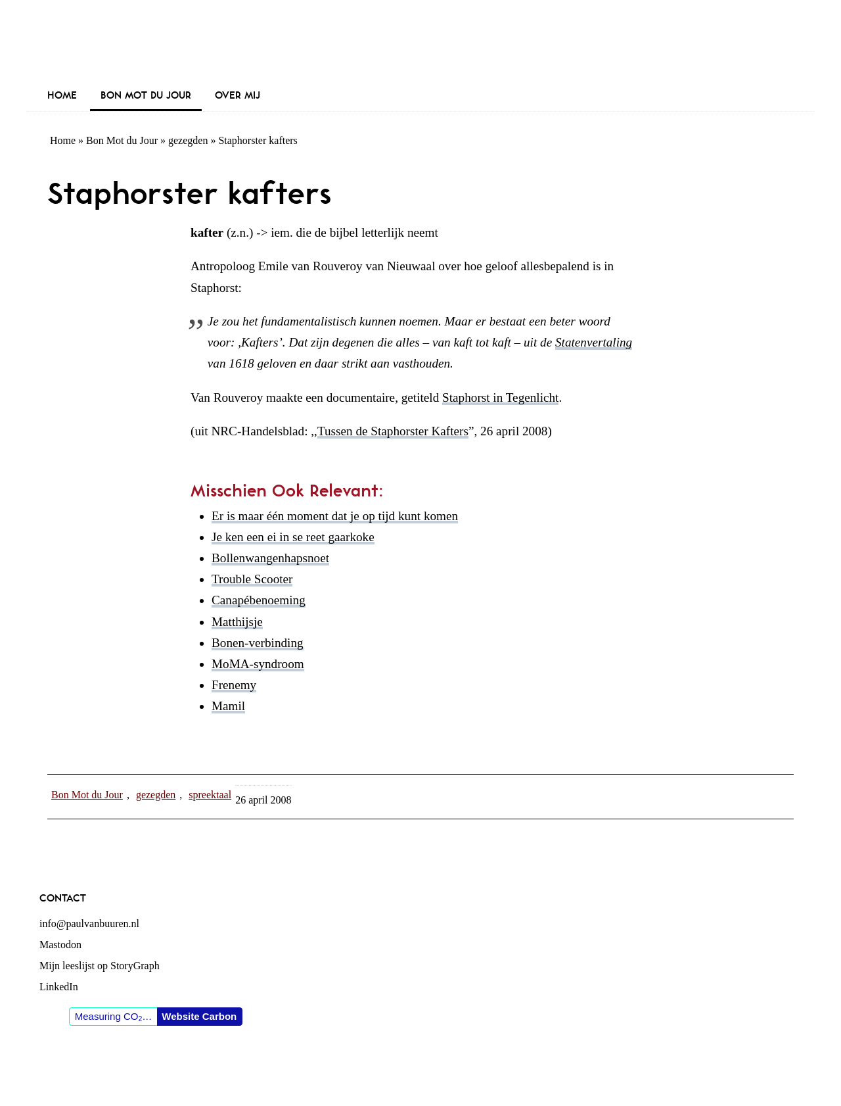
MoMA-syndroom (258, 664)
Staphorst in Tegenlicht (500, 397)
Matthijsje (237, 622)
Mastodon (60, 944)
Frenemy (234, 685)
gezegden (188, 140)
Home (63, 140)
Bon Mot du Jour (122, 140)
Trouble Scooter (252, 579)
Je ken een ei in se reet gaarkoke (293, 537)
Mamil (228, 706)
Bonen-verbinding (258, 643)
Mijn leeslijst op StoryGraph (99, 965)
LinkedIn (58, 986)
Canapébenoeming (259, 600)
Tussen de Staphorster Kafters (392, 431)
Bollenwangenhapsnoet (270, 558)
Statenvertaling (593, 342)
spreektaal (210, 794)
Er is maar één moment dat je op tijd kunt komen (335, 516)
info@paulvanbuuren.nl (89, 923)
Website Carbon (199, 1016)
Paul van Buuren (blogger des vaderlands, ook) (420, 42)
